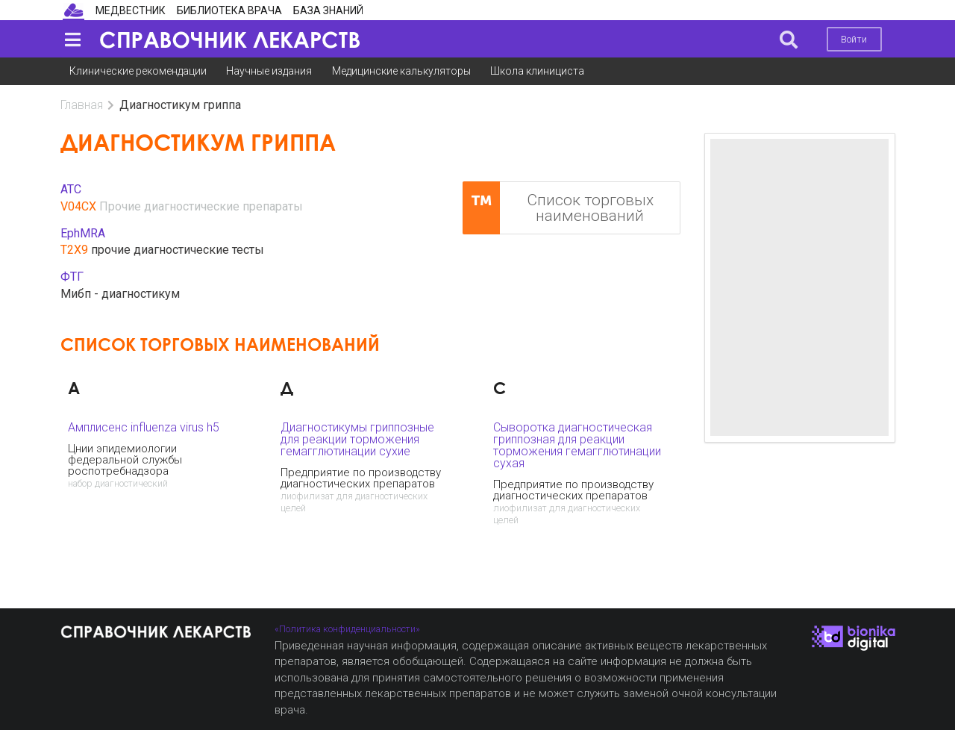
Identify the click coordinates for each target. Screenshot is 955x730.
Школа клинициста (537, 71)
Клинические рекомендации (138, 71)
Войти (854, 39)
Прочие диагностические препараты (201, 206)
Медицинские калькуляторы (401, 71)
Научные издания (269, 71)
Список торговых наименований (558, 207)
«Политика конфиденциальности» (347, 628)
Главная (81, 105)
